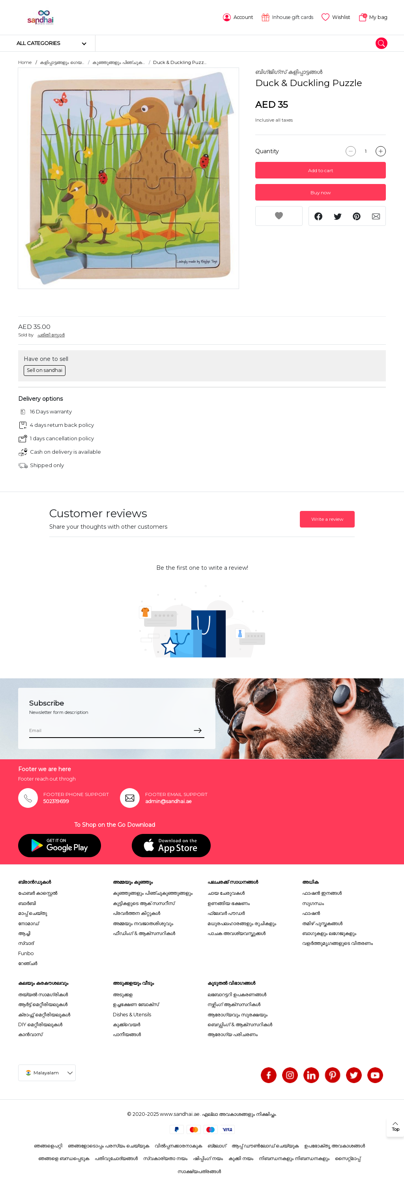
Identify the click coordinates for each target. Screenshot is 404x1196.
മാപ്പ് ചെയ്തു (32, 913)
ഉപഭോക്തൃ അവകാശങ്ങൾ (334, 1146)
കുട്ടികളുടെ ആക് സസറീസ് (143, 903)
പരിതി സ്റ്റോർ (51, 335)
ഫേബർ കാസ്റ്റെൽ (37, 893)
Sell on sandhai (44, 370)
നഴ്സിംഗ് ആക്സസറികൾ (234, 1004)
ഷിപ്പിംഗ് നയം (208, 1158)
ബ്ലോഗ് (217, 1146)
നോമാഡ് (28, 923)
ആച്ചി (24, 933)
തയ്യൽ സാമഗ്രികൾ (43, 994)
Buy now (320, 192)
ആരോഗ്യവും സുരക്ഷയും (237, 1015)
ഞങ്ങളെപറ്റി (48, 1146)
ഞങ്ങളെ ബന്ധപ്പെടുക (63, 1158)
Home (25, 62)
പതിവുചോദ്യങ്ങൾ (116, 1158)
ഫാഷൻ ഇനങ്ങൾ (322, 893)
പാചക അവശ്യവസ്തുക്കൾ (237, 933)
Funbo (26, 953)
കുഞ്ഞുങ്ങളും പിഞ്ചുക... (118, 62)
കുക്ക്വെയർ (126, 1024)
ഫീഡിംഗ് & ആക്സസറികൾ (144, 933)
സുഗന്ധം (313, 903)
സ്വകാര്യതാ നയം (165, 1158)
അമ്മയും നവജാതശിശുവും (143, 923)
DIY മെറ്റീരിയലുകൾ (40, 1024)
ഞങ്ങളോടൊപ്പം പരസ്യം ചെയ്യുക (108, 1146)
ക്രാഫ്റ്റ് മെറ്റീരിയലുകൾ (44, 1015)
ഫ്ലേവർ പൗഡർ (226, 913)
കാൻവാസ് (30, 1034)
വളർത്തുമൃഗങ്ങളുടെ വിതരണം (337, 943)
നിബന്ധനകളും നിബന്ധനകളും (294, 1158)
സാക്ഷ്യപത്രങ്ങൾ (199, 1171)
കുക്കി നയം (240, 1158)
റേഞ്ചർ (27, 963)
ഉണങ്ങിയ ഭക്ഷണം (229, 903)
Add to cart (320, 170)
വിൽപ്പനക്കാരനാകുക (178, 1146)
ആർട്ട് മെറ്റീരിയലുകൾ (42, 1004)
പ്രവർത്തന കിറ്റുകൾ (136, 913)
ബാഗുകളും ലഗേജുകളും (329, 933)
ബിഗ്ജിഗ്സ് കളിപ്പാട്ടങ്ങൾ (288, 71)
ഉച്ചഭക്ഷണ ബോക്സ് (136, 1004)
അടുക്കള (123, 994)
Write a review (327, 519)
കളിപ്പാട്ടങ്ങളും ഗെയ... (62, 62)
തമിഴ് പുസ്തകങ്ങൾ (322, 923)
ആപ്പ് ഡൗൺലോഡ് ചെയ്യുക (265, 1146)
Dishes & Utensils (132, 1015)
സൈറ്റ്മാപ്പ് (347, 1158)
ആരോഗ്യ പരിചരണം (233, 1034)
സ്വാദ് (26, 943)
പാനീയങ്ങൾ (127, 1034)
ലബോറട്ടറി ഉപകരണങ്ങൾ (237, 994)
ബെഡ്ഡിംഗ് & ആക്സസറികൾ (240, 1024)
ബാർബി (27, 903)
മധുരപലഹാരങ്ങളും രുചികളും (242, 923)
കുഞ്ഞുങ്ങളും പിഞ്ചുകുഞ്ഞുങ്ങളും (153, 893)
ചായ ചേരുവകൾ (226, 893)
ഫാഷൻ (311, 913)
